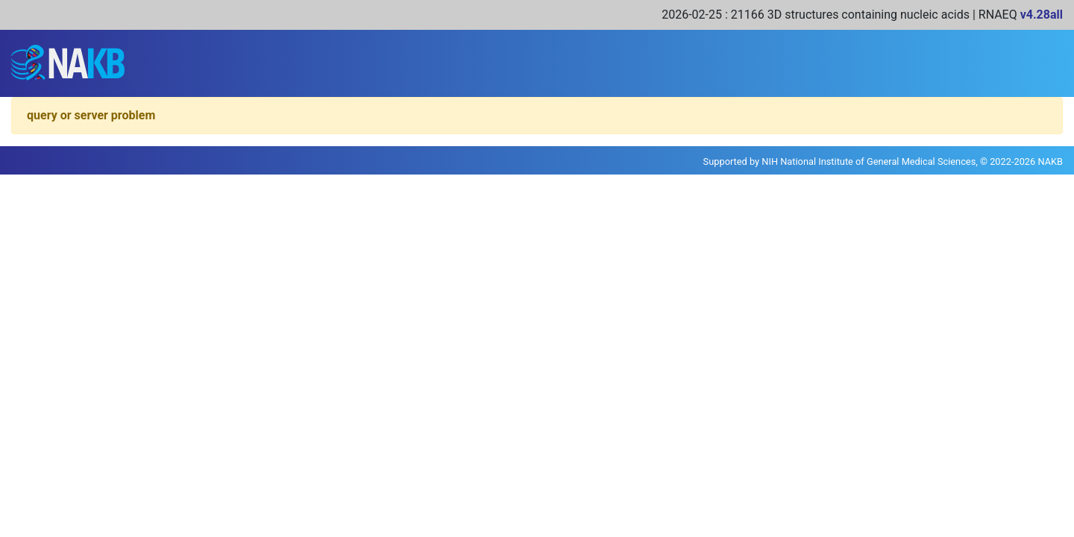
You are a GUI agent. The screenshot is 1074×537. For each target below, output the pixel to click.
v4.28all (1041, 14)
